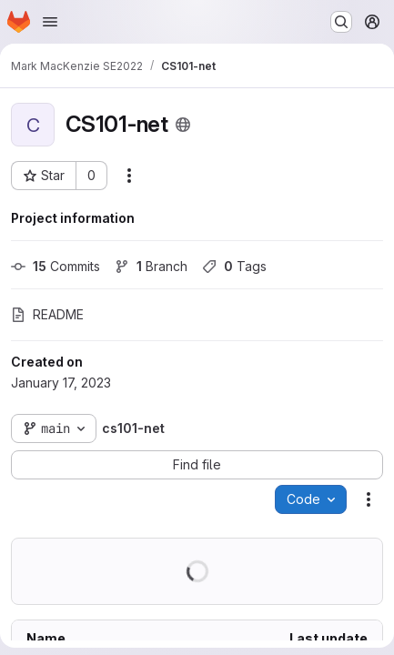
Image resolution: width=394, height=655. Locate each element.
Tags (234, 266)
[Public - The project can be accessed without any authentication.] (183, 124)
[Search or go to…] (341, 22)
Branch (151, 266)
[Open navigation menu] (50, 21)
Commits (55, 266)
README (47, 314)
